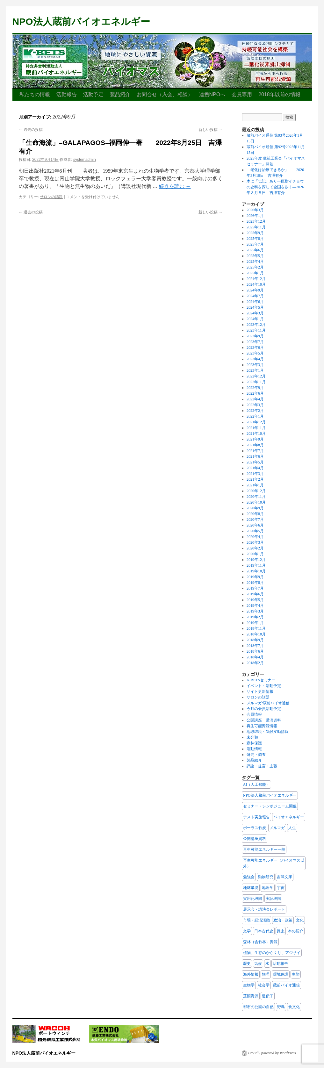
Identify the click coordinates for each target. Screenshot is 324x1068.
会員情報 (254, 714)
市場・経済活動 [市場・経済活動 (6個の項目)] (256, 920)
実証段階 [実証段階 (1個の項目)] (273, 898)
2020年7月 (255, 519)
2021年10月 (256, 433)
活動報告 (66, 94)
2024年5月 (255, 307)
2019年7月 (255, 588)
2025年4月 (255, 261)
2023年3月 (255, 364)
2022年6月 (255, 393)
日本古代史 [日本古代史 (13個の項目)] (263, 931)
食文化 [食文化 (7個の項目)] (294, 1007)
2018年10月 (256, 634)
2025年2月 (255, 267)
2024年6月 (255, 301)
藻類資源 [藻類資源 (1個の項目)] (250, 996)
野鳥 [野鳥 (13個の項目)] (281, 1007)
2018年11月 (256, 628)
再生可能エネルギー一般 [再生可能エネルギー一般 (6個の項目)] (264, 849)
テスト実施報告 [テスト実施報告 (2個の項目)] (256, 817)
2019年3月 (255, 611)
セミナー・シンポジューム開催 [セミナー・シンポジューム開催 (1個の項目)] (270, 806)
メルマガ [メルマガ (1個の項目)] (277, 828)
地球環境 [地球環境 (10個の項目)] (250, 887)
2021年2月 (255, 479)
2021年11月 (256, 428)
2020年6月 (255, 525)
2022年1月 (255, 416)
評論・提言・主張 (262, 766)
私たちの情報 (34, 94)
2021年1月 (255, 485)
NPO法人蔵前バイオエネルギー (81, 21)
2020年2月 (255, 548)
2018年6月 (255, 651)
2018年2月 (255, 663)
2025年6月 (255, 250)
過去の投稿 (31, 129)
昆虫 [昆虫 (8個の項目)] (280, 931)
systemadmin (84, 159)
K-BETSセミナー (261, 680)
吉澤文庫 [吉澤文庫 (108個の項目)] (284, 877)
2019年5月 (255, 600)
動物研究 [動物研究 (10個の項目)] (265, 877)
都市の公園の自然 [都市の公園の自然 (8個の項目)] (258, 1007)
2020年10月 (256, 502)
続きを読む (175, 186)
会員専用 (242, 94)
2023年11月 (256, 330)
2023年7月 (255, 342)
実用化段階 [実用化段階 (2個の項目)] (252, 898)
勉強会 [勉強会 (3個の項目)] (249, 877)
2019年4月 (255, 605)
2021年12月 (256, 422)
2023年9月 (255, 336)
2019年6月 (255, 594)
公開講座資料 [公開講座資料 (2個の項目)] (254, 838)
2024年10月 (256, 284)
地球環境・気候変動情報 (268, 731)
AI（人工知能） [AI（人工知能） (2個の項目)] (256, 784)
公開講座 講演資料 (264, 720)
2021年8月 (255, 445)
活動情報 (254, 749)
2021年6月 (255, 456)
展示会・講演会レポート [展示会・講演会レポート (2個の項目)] (264, 909)
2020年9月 (255, 508)
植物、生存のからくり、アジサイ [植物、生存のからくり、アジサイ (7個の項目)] (271, 952)
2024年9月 (255, 290)
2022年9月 (255, 387)
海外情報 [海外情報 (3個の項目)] (250, 974)
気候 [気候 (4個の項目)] (258, 963)
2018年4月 (255, 657)
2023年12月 (256, 324)
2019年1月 (255, 622)
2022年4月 (255, 399)
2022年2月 (255, 410)
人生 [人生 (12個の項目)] (292, 828)
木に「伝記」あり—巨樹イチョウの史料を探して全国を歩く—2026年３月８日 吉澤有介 (275, 187)
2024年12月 (256, 278)
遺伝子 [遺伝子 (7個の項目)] (267, 996)
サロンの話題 (51, 197)
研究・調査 (256, 754)
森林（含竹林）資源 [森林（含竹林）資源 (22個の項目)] (260, 942)
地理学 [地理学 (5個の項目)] (267, 887)
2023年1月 (255, 370)
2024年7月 (255, 296)
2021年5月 (255, 462)
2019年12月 (256, 559)
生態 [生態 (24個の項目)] (295, 974)
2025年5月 (255, 256)
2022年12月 (256, 376)
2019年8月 (255, 582)
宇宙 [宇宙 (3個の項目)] (280, 887)
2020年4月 (255, 536)
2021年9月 (255, 439)
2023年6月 (255, 347)
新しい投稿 (210, 129)
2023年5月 (255, 353)
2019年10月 (256, 571)
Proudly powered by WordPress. (272, 1053)
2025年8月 (255, 238)
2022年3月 (255, 405)
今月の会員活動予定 (264, 708)
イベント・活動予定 (264, 686)
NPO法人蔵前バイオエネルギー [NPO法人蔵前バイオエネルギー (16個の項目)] (270, 795)
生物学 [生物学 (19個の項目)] (249, 985)
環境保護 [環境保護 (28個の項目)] (280, 974)
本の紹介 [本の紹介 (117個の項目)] (295, 931)
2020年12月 (256, 491)
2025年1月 (255, 273)
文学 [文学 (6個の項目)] (247, 931)
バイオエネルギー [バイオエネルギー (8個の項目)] (288, 817)
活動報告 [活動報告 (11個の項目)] (280, 963)
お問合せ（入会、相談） (165, 94)
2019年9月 (255, 577)
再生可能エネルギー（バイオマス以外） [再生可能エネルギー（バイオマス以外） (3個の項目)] (273, 863)
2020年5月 (255, 531)
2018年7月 (255, 645)
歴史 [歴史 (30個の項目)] (247, 963)
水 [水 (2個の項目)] (267, 963)
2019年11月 (256, 565)
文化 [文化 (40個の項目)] (300, 920)
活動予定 (93, 94)
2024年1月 (255, 319)
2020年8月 (255, 514)
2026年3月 (255, 210)
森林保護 (254, 743)
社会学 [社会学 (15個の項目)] (264, 985)
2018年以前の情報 (279, 94)
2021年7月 (255, 450)
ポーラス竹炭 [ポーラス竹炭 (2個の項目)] (254, 828)
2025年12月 (256, 221)
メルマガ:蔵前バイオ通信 (268, 703)
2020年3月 (255, 542)
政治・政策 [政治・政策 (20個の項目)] (282, 920)
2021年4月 (255, 468)
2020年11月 (256, 496)
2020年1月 (255, 554)
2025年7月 (255, 244)
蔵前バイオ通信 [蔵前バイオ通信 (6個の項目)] (286, 985)
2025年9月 (255, 233)
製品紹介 (120, 94)
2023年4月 (255, 359)
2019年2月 (255, 617)
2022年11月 (256, 382)
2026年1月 (255, 215)
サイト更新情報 (260, 691)
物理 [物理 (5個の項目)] (266, 974)
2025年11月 (256, 227)
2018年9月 (255, 640)
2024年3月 (255, 313)
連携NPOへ (212, 94)
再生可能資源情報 (262, 726)
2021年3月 (255, 473)
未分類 (252, 737)
